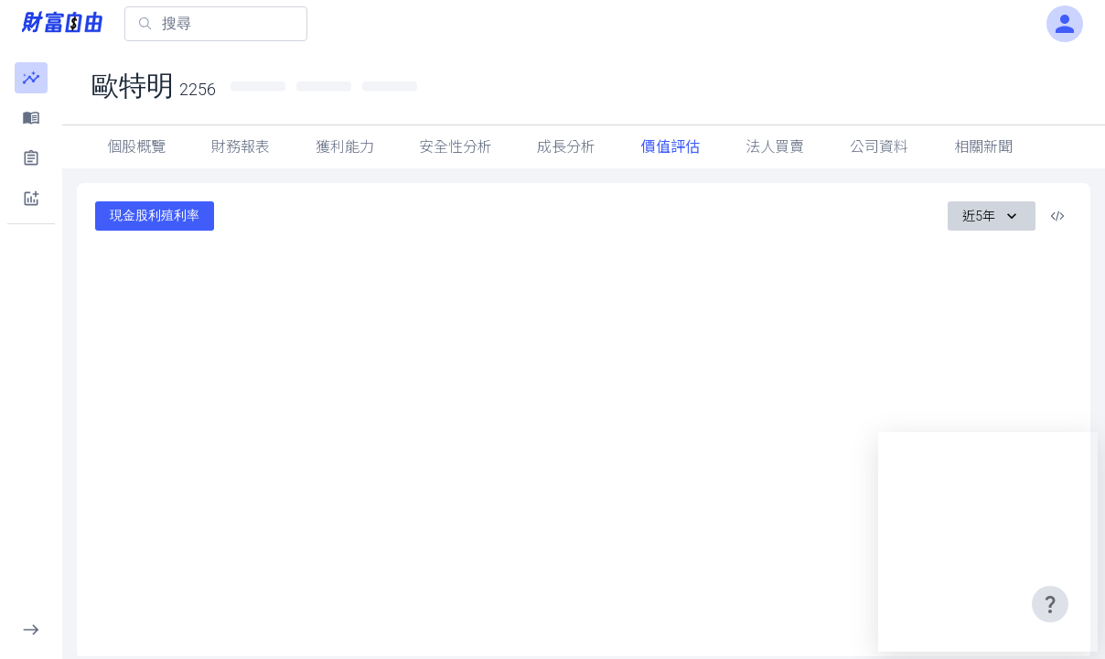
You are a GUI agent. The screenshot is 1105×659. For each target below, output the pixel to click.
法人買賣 (775, 147)
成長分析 (566, 147)
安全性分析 (455, 147)
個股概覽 (136, 147)
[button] (31, 77)
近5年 (991, 216)
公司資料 (879, 147)
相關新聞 (983, 147)
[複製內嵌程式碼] (1057, 216)
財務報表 (240, 147)
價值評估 (670, 147)
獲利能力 (345, 147)
